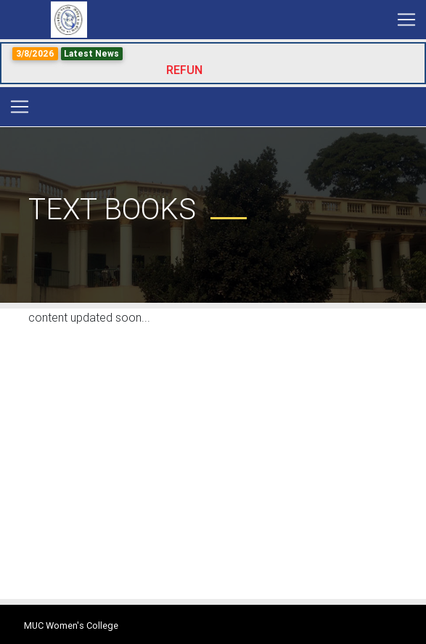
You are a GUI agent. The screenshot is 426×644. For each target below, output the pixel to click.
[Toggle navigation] (406, 19)
